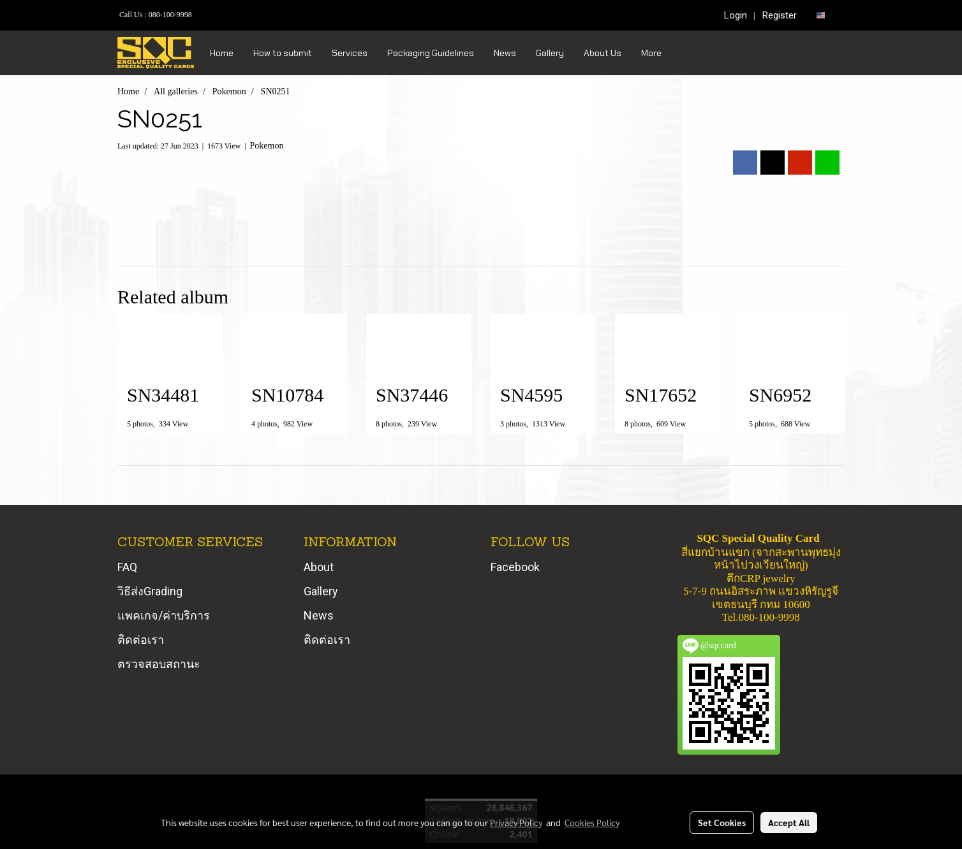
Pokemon (267, 145)
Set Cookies (722, 822)
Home (221, 53)
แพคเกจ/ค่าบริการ (163, 615)
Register (779, 15)
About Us (602, 53)
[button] (682, 53)
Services (349, 53)
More (651, 53)
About (319, 567)
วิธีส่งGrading (149, 591)
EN (826, 14)
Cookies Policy (592, 822)
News (505, 53)
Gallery (550, 53)
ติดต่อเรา (140, 639)
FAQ (127, 567)
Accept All (789, 822)
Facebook (515, 567)
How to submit (282, 53)
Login (735, 15)
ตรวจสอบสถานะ (158, 664)
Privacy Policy (516, 822)
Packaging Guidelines (430, 53)
